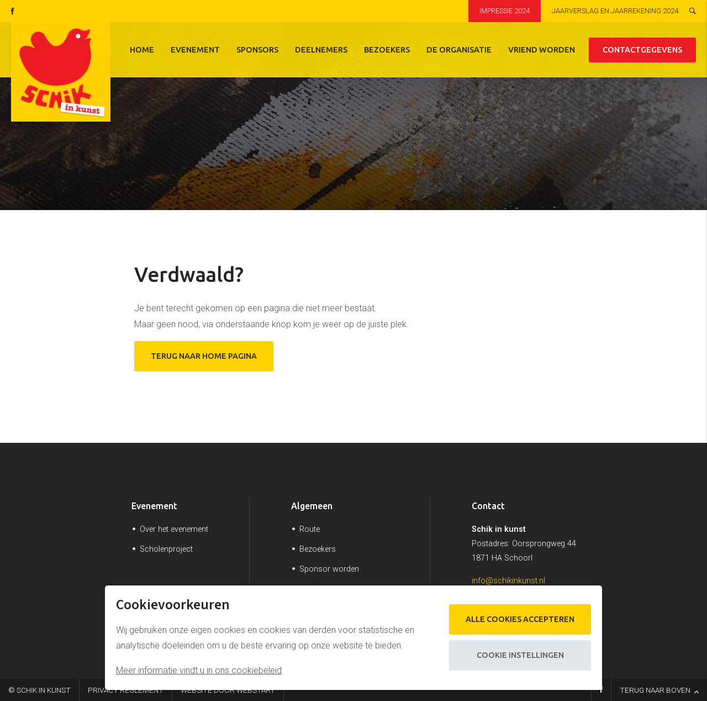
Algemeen (312, 506)
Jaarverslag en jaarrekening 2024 (615, 11)
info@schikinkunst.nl (508, 580)
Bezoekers (387, 49)
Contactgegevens (642, 49)
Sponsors (257, 49)
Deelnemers (321, 49)
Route (309, 529)
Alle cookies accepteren (520, 619)
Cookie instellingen (520, 655)
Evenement (195, 49)
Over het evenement (174, 529)
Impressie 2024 (504, 11)
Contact (488, 506)
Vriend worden (541, 49)
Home (142, 49)
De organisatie (459, 49)
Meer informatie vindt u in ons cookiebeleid (199, 670)
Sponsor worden (329, 569)
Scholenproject (166, 549)
